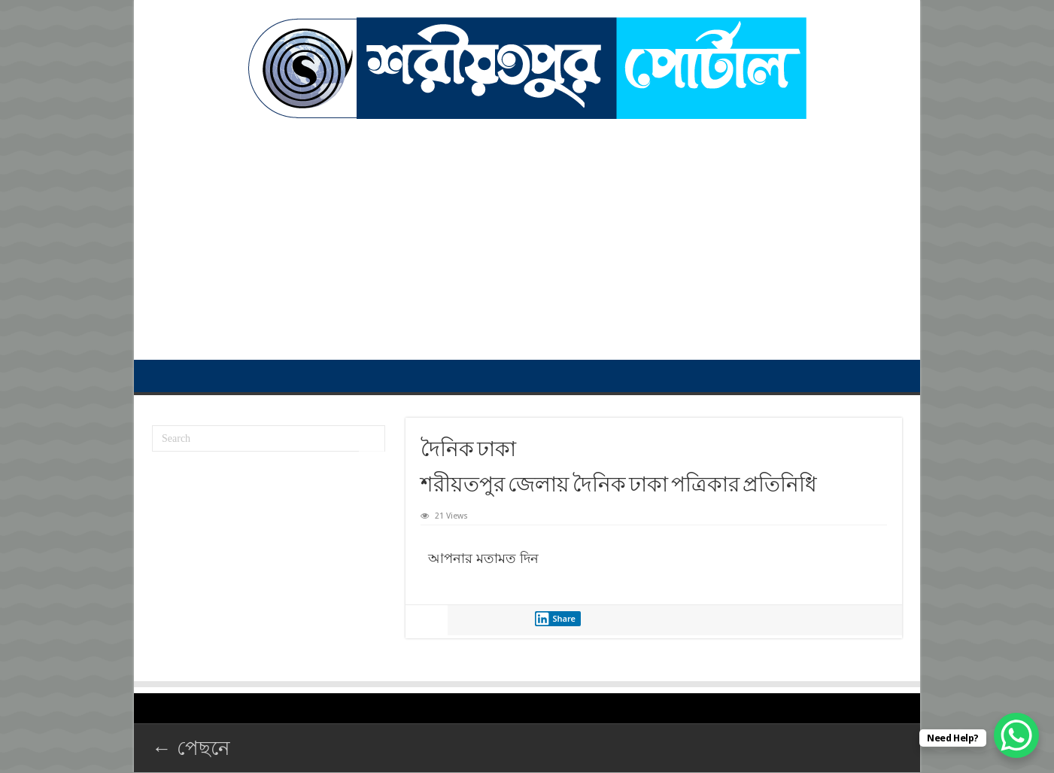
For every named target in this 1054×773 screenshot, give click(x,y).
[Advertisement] (527, 231)
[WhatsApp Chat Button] (1016, 735)
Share (555, 618)
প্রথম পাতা (161, 375)
